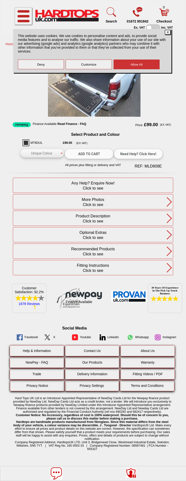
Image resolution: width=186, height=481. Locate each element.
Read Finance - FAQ (71, 124)
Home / (12, 44)
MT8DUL (36, 143)
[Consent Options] (131, 473)
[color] (42, 153)
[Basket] (164, 15)
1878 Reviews (29, 304)
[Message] (57, 473)
